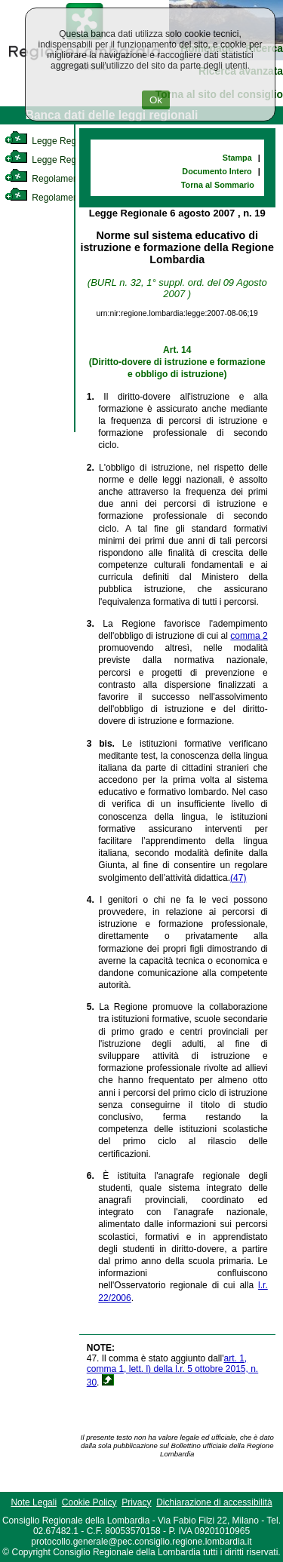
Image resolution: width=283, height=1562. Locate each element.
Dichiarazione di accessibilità (214, 1502)
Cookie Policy (89, 1502)
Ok (155, 100)
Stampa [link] (237, 157)
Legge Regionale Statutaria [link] (73, 160)
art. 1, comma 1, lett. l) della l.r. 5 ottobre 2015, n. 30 (172, 1370)
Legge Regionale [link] (52, 141)
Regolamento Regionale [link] (67, 197)
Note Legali (34, 1502)
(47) (238, 878)
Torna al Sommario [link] (217, 184)
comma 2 (248, 636)
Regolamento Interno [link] (60, 178)
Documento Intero (216, 171)
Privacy (136, 1502)
